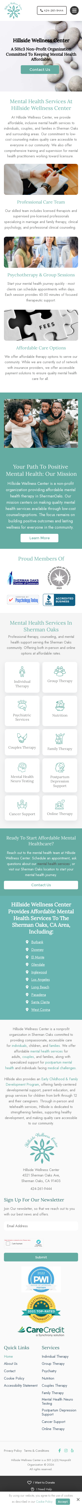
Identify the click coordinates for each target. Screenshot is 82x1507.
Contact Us (40, 69)
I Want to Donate (44, 1482)
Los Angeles (40, 979)
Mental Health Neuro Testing (22, 778)
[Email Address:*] (41, 1226)
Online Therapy (60, 813)
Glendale (38, 964)
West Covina (40, 1009)
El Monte (37, 957)
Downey (37, 949)
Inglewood (39, 972)
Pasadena (38, 994)
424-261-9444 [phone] (41, 1188)
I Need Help (44, 1489)
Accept (63, 1501)
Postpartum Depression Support (59, 781)
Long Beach (40, 987)
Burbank (37, 942)
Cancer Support (22, 814)
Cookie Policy (44, 1502)
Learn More (39, 538)
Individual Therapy (22, 683)
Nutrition (60, 715)
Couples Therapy (22, 747)
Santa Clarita (40, 1002)
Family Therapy (59, 748)
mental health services (53, 863)
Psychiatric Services (22, 717)
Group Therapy (59, 681)
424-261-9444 (51, 10)
